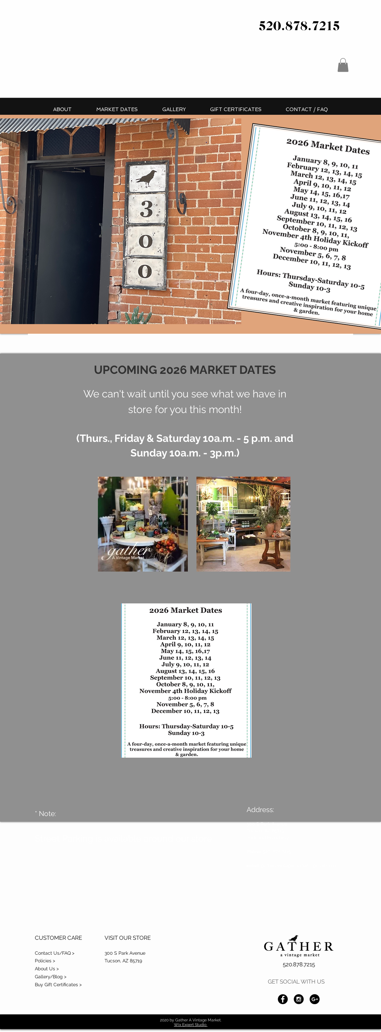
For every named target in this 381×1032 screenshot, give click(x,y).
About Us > (47, 968)
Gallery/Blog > (50, 976)
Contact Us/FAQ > (54, 953)
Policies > (45, 960)
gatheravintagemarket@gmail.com (299, 865)
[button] (343, 65)
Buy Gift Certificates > (58, 984)
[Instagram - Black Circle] (299, 999)
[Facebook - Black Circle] (283, 999)
